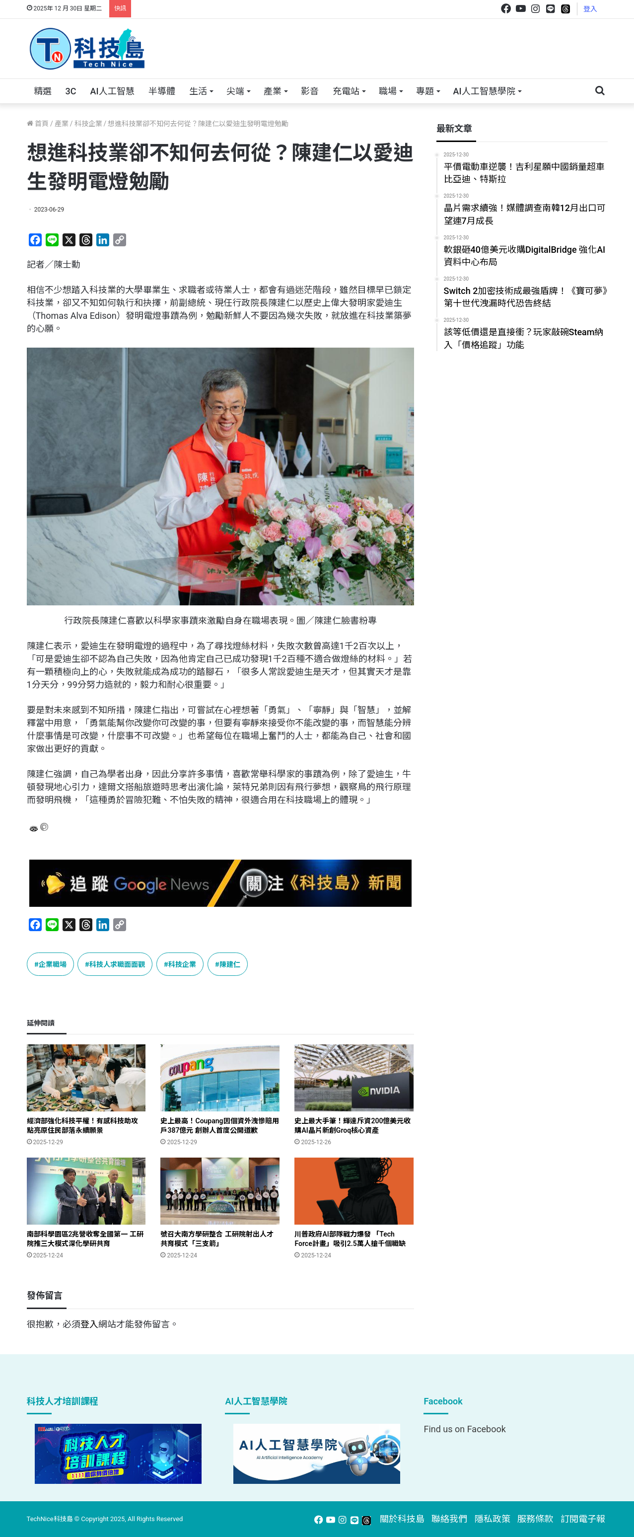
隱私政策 (492, 1519)
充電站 (346, 91)
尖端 (235, 91)
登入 (590, 9)
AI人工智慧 (112, 91)
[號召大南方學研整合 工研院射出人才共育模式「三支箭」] (220, 1191)
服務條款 (535, 1519)
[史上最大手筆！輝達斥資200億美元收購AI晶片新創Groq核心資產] (354, 1077)
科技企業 (88, 124)
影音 (310, 91)
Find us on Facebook (464, 1429)
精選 (43, 91)
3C (71, 91)
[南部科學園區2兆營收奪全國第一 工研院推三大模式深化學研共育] (86, 1191)
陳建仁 (229, 964)
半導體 (161, 91)
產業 (273, 91)
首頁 (38, 124)
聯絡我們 (449, 1519)
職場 (388, 91)
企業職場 (53, 964)
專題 (425, 91)
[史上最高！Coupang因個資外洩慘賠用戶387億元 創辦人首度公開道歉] (220, 1077)
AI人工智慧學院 (484, 91)
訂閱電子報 (583, 1519)
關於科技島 (402, 1519)
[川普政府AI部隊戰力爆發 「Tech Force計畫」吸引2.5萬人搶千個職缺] (354, 1191)
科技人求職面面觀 (117, 964)
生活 (198, 91)
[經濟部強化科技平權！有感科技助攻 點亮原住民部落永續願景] (86, 1077)
